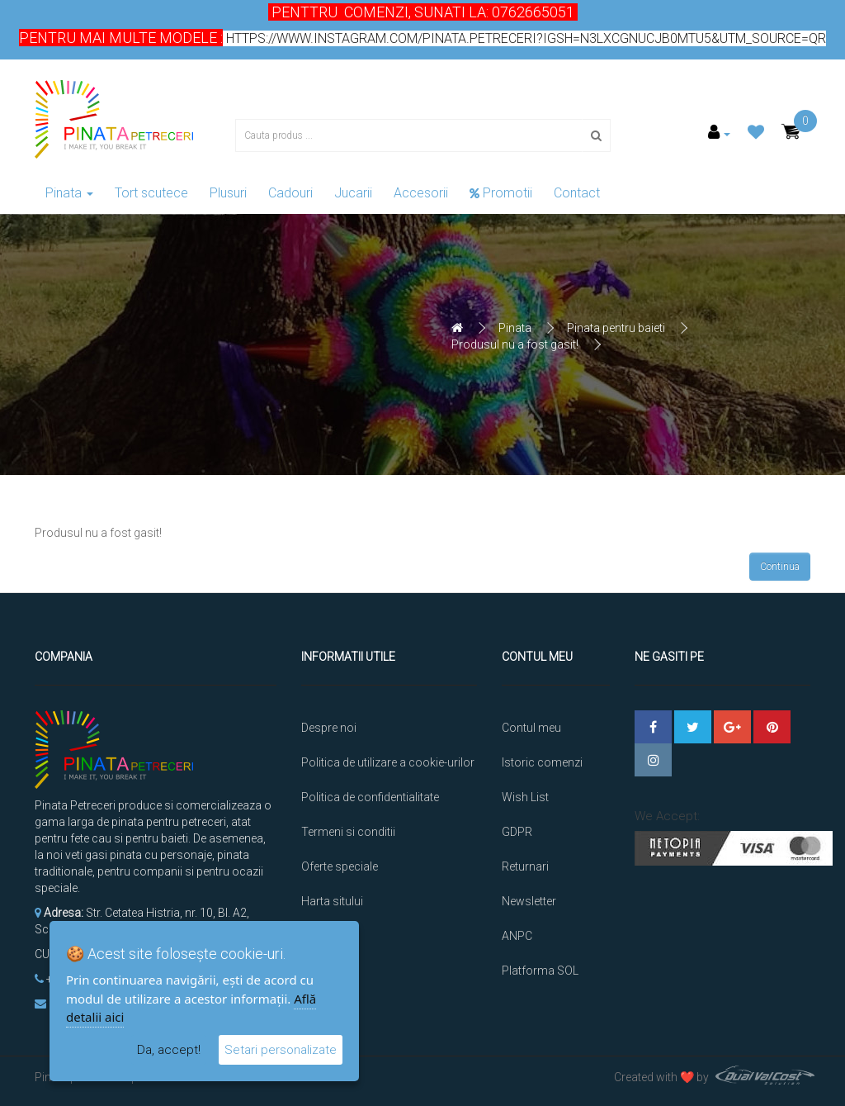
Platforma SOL (540, 970)
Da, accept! (169, 1049)
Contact (577, 193)
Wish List (525, 797)
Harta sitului (332, 901)
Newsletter (529, 901)
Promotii (501, 193)
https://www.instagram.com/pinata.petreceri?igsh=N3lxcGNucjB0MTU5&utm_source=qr (524, 38)
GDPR (517, 831)
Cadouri (290, 193)
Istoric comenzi (542, 762)
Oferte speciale (339, 866)
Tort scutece (151, 193)
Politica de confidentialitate (370, 797)
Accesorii (421, 193)
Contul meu (531, 727)
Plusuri (228, 193)
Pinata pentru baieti (616, 328)
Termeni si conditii (348, 831)
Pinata (69, 193)
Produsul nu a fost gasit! (514, 344)
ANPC (517, 935)
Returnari (525, 866)
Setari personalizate (280, 1049)
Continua (780, 566)
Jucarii (353, 193)
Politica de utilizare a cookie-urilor (387, 762)
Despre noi (328, 727)
